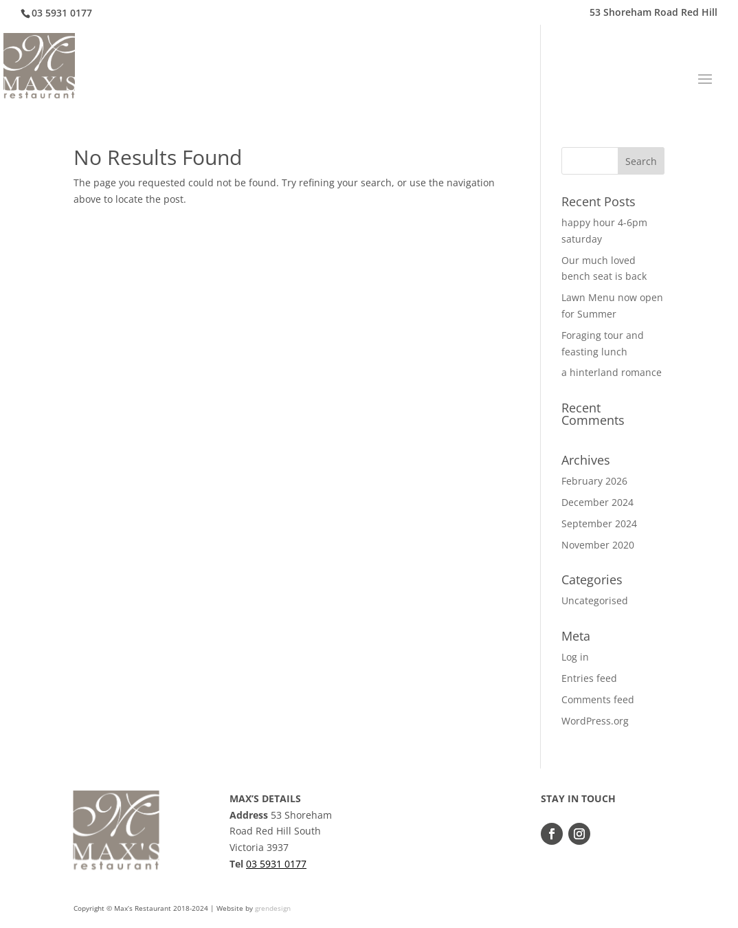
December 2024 (597, 502)
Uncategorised (594, 600)
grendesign (273, 908)
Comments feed (597, 699)
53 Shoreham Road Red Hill (653, 13)
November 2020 (597, 544)
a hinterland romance (611, 372)
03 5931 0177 (276, 863)
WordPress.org (595, 720)
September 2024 (599, 523)
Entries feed (589, 678)
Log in (575, 656)
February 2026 (594, 480)
